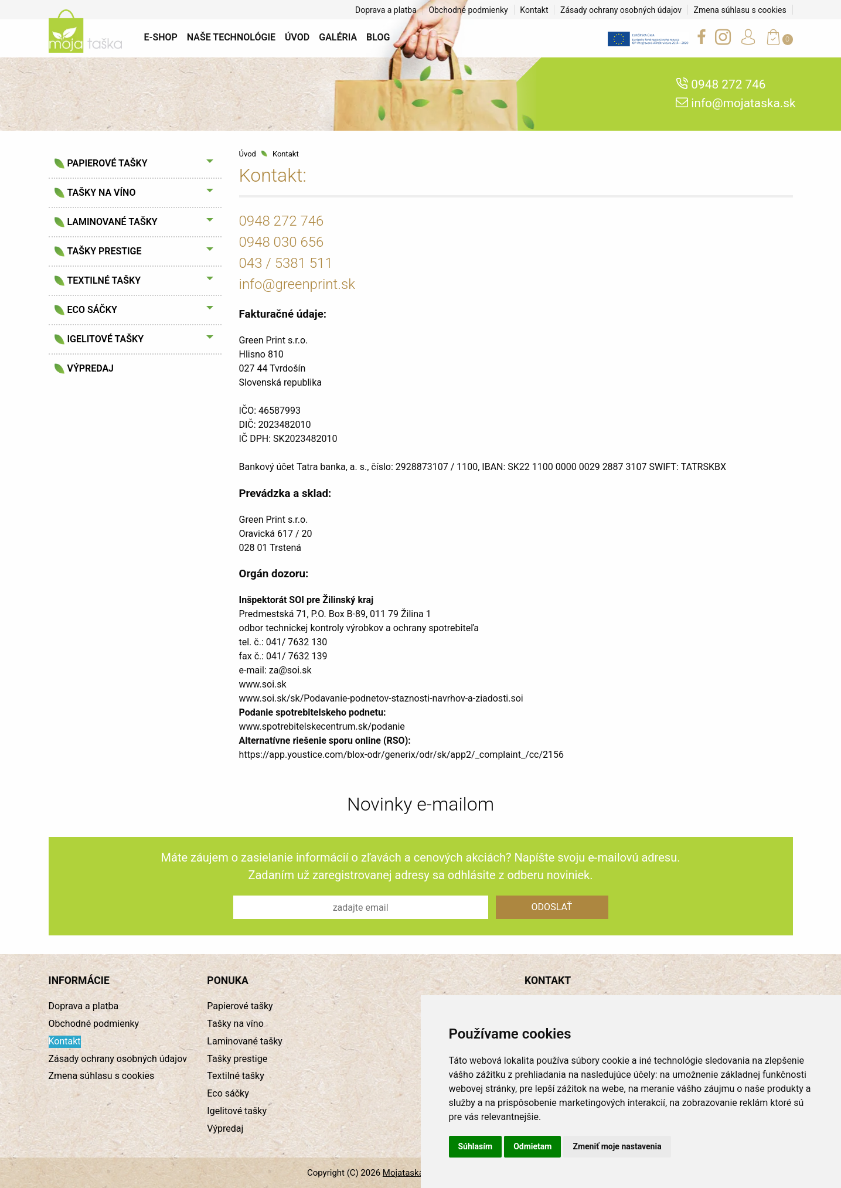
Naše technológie (231, 37)
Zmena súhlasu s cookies (740, 10)
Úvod (297, 37)
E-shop (161, 37)
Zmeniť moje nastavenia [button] (617, 1146)
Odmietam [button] (532, 1146)
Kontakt (534, 10)
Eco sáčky (92, 309)
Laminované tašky (112, 221)
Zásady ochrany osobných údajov (621, 10)
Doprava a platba (386, 10)
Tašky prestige (104, 251)
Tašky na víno (101, 192)
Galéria (338, 37)
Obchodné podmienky (468, 10)
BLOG (378, 37)
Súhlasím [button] (475, 1146)
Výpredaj (90, 368)
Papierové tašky (107, 163)
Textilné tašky (104, 280)
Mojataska (403, 1172)
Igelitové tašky (105, 339)
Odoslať (552, 907)
